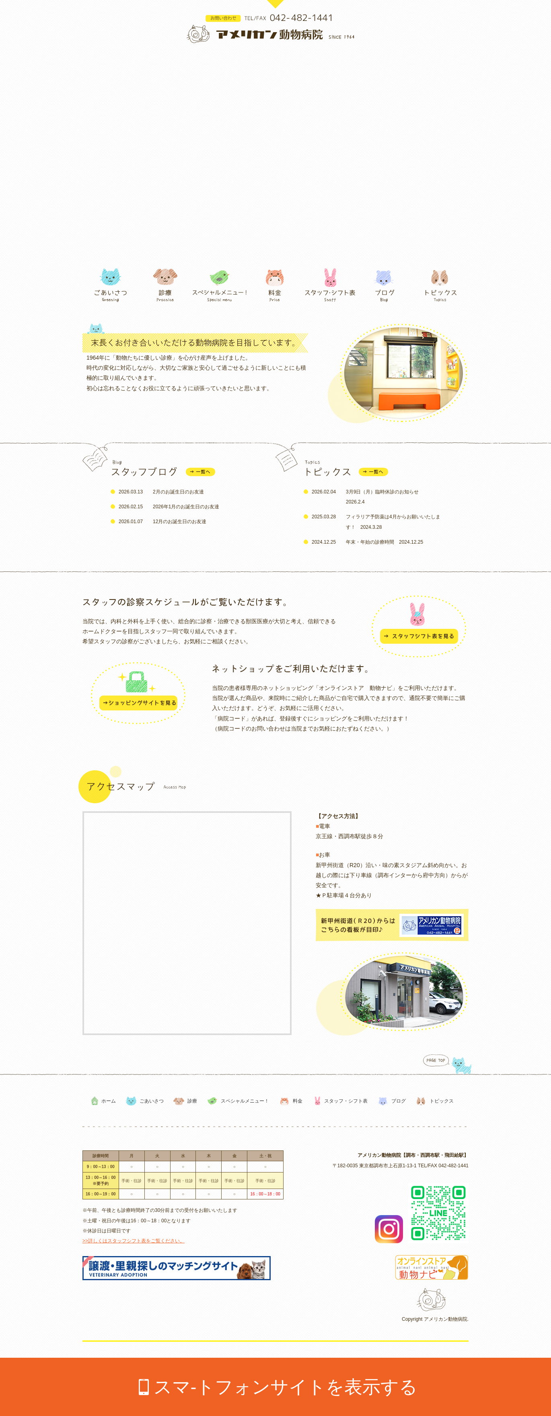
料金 (297, 1101)
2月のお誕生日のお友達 (178, 492)
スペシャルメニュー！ (245, 1101)
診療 (192, 1101)
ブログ (398, 1101)
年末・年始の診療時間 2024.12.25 (384, 542)
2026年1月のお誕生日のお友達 (186, 507)
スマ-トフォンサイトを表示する (286, 1387)
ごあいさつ (152, 1101)
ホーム (108, 1101)
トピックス (442, 1101)
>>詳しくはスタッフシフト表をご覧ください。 (133, 1241)
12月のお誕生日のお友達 (179, 521)
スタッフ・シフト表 (346, 1101)
